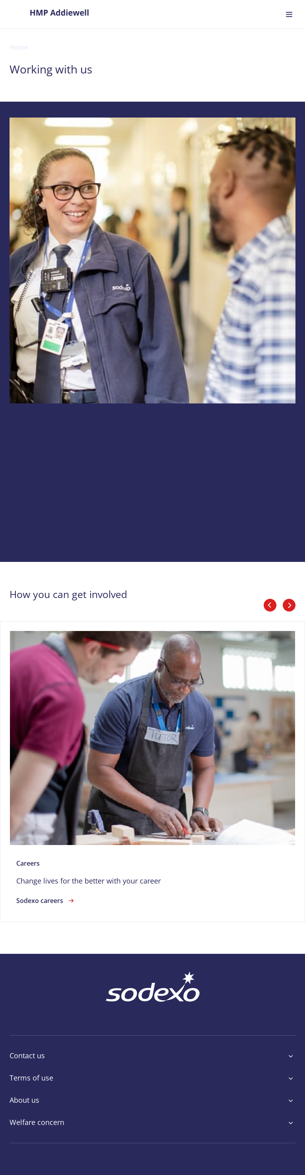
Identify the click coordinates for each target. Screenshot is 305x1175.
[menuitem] (59, 14)
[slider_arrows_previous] (270, 605)
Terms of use (152, 1078)
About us (152, 1100)
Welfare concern (152, 1122)
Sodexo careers (46, 900)
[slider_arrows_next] (289, 605)
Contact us (152, 1056)
